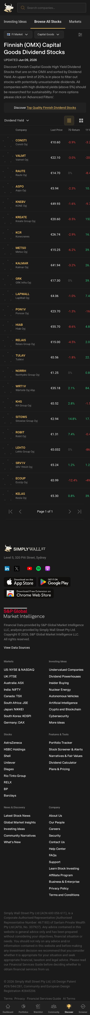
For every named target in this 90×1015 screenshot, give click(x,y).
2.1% (71, 388)
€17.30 (55, 280)
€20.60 (55, 219)
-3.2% (72, 265)
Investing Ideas (15, 22)
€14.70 (55, 173)
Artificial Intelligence (63, 702)
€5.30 (55, 496)
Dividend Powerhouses (65, 676)
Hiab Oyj (20, 328)
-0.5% (72, 219)
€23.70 (55, 311)
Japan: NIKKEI (14, 709)
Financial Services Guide (44, 998)
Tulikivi (20, 359)
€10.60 (55, 142)
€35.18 (55, 388)
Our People (57, 822)
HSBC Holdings (14, 749)
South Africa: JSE (16, 702)
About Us (55, 815)
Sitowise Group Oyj (27, 421)
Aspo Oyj (21, 190)
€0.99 (55, 480)
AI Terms (69, 998)
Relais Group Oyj (25, 344)
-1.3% (72, 311)
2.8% (71, 403)
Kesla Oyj (21, 498)
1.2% (71, 465)
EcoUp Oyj (22, 482)
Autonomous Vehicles (63, 696)
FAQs (52, 855)
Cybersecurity (59, 716)
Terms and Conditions (64, 895)
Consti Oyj (22, 144)
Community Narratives (20, 835)
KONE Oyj (21, 205)
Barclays (10, 795)
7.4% (71, 434)
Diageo (9, 769)
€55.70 (55, 326)
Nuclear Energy (60, 689)
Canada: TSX (13, 696)
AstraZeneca (13, 742)
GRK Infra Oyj (23, 282)
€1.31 (55, 434)
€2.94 (55, 419)
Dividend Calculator (63, 762)
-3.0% (72, 157)
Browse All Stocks (47, 22)
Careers (54, 829)
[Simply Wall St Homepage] (8, 7)
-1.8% (72, 357)
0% (70, 173)
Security (55, 835)
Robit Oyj (21, 436)
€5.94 (55, 188)
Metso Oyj (21, 252)
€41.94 (55, 265)
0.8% (71, 496)
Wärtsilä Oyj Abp (25, 390)
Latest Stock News (17, 815)
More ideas (57, 722)
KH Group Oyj (23, 405)
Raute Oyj (21, 175)
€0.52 (55, 403)
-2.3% (72, 188)
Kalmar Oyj (22, 267)
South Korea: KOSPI (17, 716)
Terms (8, 998)
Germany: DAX (14, 722)
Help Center (57, 848)
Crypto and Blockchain (65, 709)
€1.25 (55, 373)
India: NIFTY (12, 689)
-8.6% (72, 326)
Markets (75, 22)
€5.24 (55, 465)
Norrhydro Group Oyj (27, 374)
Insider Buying (59, 683)
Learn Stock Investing (64, 868)
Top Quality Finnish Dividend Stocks (51, 107)
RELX (8, 782)
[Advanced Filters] (80, 34)
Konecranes (23, 236)
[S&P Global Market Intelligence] (24, 613)
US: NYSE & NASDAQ (19, 669)
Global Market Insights (20, 822)
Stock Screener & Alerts (66, 749)
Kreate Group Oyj (25, 221)
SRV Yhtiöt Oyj (24, 467)
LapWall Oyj (22, 298)
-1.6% (72, 203)
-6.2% (72, 250)
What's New (12, 842)
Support (54, 862)
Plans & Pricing (59, 769)
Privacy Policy (59, 888)
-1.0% (72, 296)
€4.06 (55, 296)
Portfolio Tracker (60, 742)
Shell (7, 756)
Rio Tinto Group (15, 775)
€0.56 (55, 357)
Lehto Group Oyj (25, 451)
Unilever (9, 762)
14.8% (72, 419)
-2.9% (72, 234)
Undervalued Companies (66, 669)
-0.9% (72, 142)
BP (6, 789)
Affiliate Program (61, 875)
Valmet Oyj (22, 159)
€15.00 (55, 342)
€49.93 (55, 203)
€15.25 (55, 250)
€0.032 (55, 449)
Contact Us (57, 842)
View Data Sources (17, 647)
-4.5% (72, 342)
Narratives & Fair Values (65, 756)
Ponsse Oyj (22, 313)
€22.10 (55, 157)
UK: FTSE (10, 676)
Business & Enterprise (64, 881)
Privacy (19, 998)
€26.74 (55, 234)
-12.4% (72, 480)
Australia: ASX (14, 683)
